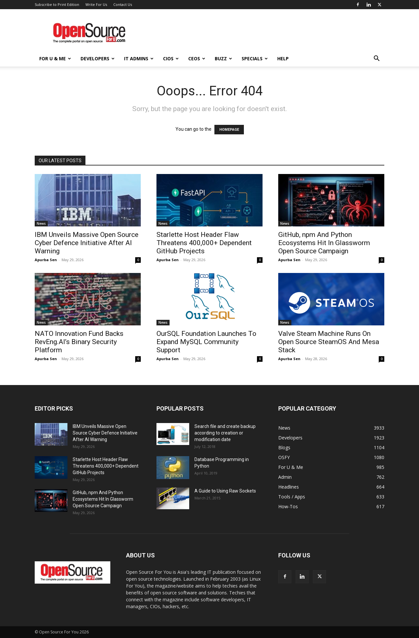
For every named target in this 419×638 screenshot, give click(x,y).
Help (283, 58)
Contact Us (122, 4)
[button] (376, 59)
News (41, 223)
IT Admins (139, 58)
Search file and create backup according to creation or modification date (225, 433)
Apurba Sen (46, 259)
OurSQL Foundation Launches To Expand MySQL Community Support (206, 342)
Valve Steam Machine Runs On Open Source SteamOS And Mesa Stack (328, 342)
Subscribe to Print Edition (57, 4)
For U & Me (55, 58)
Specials (255, 58)
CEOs (196, 58)
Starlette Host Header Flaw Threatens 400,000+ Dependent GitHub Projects (204, 243)
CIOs (171, 58)
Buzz (223, 58)
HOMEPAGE (229, 129)
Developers (98, 58)
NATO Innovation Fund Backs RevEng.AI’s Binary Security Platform (79, 342)
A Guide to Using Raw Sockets (225, 490)
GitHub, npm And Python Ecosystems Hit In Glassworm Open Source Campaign (324, 243)
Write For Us (96, 4)
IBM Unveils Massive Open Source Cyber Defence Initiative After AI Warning (86, 243)
